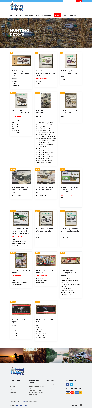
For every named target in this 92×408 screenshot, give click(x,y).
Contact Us (73, 15)
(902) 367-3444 (53, 388)
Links (65, 15)
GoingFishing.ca (23, 401)
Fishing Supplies (29, 15)
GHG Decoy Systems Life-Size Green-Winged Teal (45, 73)
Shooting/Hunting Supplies (43, 15)
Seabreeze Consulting (21, 405)
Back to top (77, 405)
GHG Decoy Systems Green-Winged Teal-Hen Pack (69, 189)
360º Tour (18, 15)
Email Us (49, 390)
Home (11, 15)
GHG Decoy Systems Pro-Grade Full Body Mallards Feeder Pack (20, 231)
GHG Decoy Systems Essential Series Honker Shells (21, 73)
